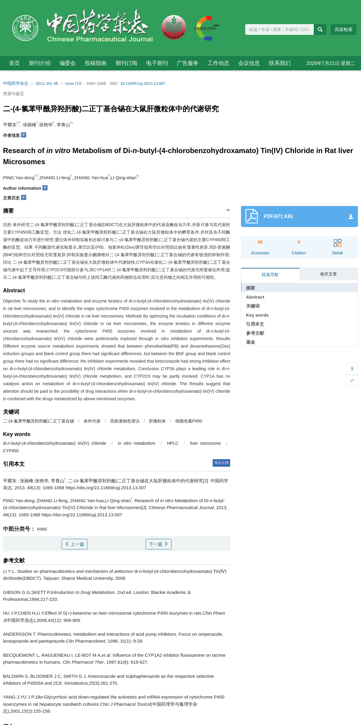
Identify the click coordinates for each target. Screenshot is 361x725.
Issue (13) (73, 83)
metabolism (136, 443)
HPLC (172, 443)
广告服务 (188, 63)
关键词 (253, 306)
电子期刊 (157, 63)
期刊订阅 (126, 63)
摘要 (250, 287)
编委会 (68, 63)
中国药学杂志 (15, 83)
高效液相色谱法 (125, 421)
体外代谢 (92, 421)
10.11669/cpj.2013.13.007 (142, 83)
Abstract (255, 297)
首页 (14, 63)
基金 (250, 342)
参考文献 (255, 333)
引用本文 (255, 324)
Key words (257, 315)
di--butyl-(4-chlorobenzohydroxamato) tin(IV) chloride (54, 443)
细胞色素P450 (188, 421)
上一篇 (74, 544)
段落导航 (270, 274)
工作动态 (218, 63)
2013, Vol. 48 (47, 83)
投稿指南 (95, 63)
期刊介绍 (40, 63)
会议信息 (249, 63)
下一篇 (158, 544)
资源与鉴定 (13, 93)
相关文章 (328, 274)
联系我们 (280, 63)
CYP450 (11, 450)
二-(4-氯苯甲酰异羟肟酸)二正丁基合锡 (38, 421)
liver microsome (205, 443)
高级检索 (344, 29)
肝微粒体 (157, 421)
